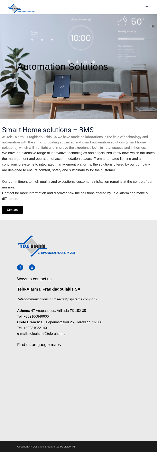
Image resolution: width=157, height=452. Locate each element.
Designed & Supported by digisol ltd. (54, 446)
